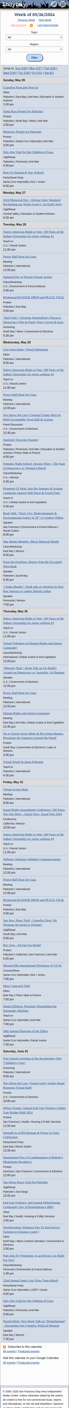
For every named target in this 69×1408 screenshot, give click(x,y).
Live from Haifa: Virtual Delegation (25, 349)
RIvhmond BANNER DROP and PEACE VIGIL (33, 297)
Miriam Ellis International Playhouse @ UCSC (32, 965)
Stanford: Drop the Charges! (21, 440)
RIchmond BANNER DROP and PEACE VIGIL (33, 900)
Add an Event (18, 25)
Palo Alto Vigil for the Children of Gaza (28, 152)
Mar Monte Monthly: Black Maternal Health (31, 541)
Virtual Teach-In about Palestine (23, 762)
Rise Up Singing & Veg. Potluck (23, 172)
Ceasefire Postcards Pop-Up (20, 87)
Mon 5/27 (35, 68)
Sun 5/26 (21, 68)
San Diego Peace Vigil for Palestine (25, 1182)
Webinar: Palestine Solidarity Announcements (32, 859)
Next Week (45, 20)
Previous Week (26, 20)
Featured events (29, 1351)
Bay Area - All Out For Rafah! (22, 945)
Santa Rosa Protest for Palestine (23, 111)
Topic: (34, 32)
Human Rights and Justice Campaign (26, 713)
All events (9, 1351)
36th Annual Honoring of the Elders (25, 1031)
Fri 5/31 (37, 73)
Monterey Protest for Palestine (22, 131)
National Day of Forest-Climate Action (27, 277)
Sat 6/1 (49, 73)
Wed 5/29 (9, 73)
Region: (34, 44)
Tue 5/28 (50, 68)
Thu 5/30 (24, 73)
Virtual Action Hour (15, 789)
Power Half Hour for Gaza (19, 256)
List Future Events (48, 25)
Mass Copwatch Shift (16, 986)
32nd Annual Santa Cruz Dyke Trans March (30, 1280)
